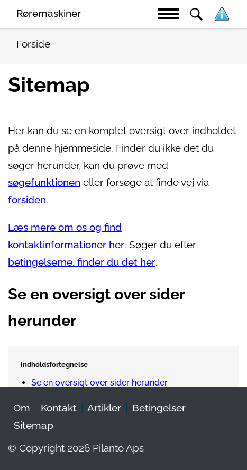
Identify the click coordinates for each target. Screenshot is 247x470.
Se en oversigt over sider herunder (99, 383)
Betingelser (159, 408)
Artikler (104, 408)
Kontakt (59, 408)
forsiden (27, 200)
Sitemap (33, 425)
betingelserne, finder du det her (81, 262)
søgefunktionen (44, 182)
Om (21, 408)
